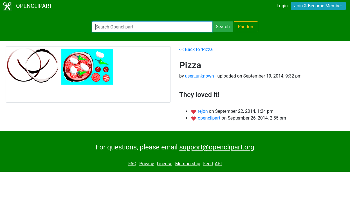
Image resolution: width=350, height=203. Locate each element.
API (218, 163)
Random (246, 26)
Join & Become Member (318, 5)
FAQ (132, 163)
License (164, 163)
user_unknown (199, 76)
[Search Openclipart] (152, 26)
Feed (208, 163)
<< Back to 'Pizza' (196, 49)
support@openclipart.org (216, 147)
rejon (203, 111)
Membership (187, 163)
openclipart (209, 118)
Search (223, 26)
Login (282, 5)
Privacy (146, 163)
